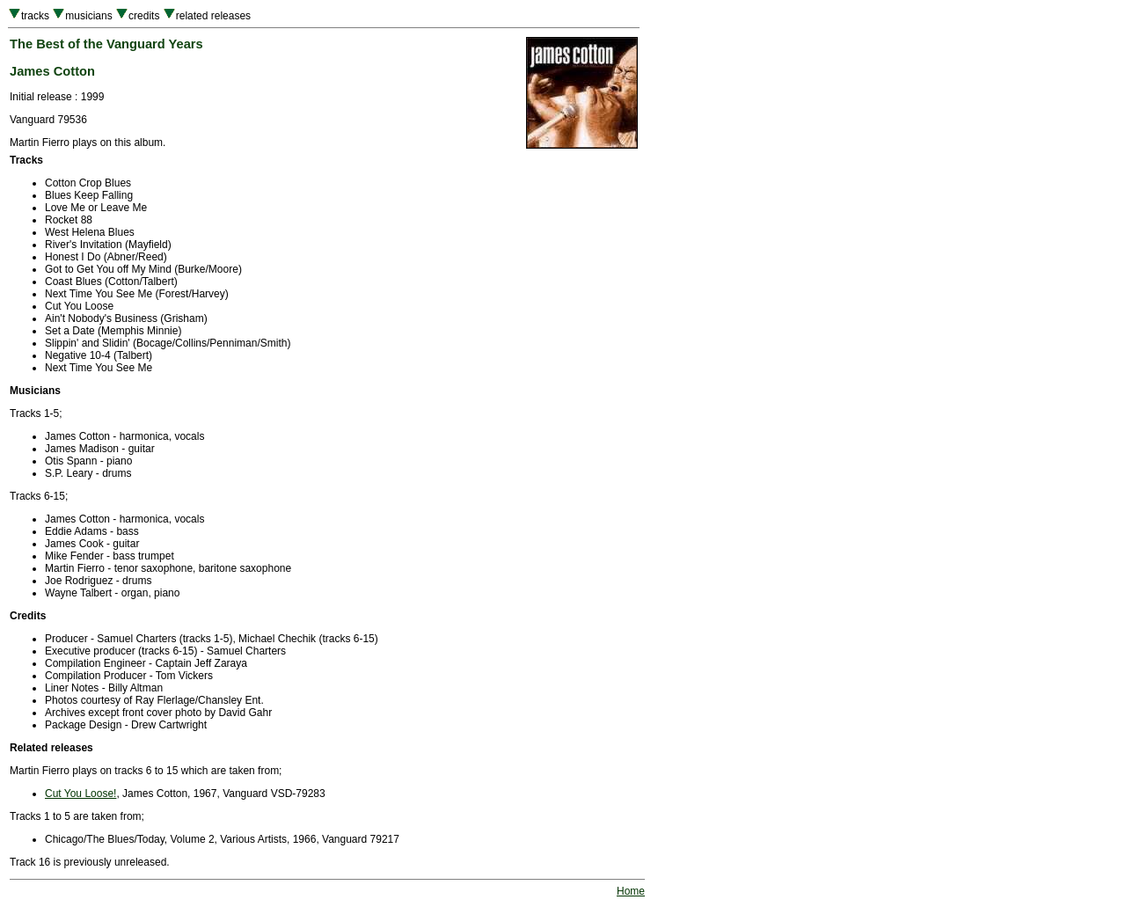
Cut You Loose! (80, 793)
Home (631, 891)
